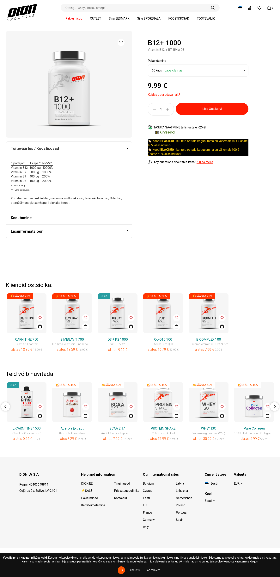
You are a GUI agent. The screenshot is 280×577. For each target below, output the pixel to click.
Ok (121, 570)
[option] (69, 84)
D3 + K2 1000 (118, 339)
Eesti (146, 498)
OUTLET (95, 18)
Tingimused (122, 483)
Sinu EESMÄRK (119, 18)
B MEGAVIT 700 (72, 339)
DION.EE (87, 483)
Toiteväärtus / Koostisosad (35, 148)
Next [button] (274, 406)
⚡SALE (86, 491)
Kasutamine (21, 217)
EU (145, 505)
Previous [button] (5, 406)
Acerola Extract (72, 428)
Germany (149, 520)
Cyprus (147, 491)
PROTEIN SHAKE (163, 428)
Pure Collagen (254, 428)
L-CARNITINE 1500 (27, 428)
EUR (237, 483)
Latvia (180, 483)
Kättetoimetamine (93, 505)
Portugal (181, 512)
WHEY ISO (208, 428)
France (147, 512)
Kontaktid (120, 498)
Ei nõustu (134, 570)
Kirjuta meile (205, 162)
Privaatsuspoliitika (126, 491)
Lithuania (182, 491)
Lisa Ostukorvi (212, 109)
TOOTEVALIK (206, 18)
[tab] (69, 148)
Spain (179, 520)
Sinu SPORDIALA (149, 18)
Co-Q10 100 (163, 339)
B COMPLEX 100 (208, 339)
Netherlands (184, 498)
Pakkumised (73, 18)
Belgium (148, 483)
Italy (146, 527)
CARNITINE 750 (26, 339)
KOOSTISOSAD (178, 18)
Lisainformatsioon (27, 231)
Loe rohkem (153, 570)
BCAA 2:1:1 (117, 428)
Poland (180, 505)
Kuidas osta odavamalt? (164, 94)
